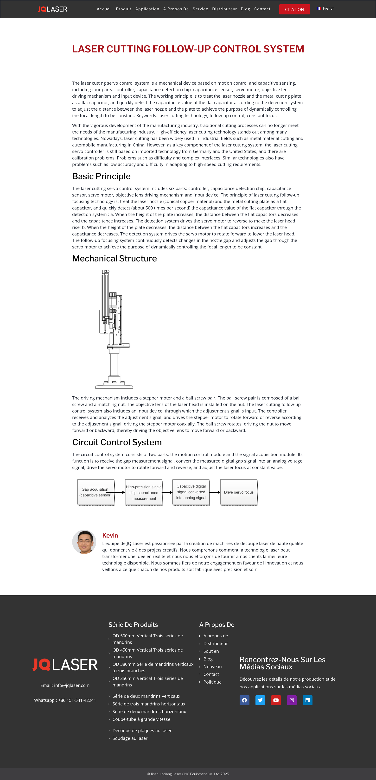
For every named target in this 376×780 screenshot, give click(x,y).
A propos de (176, 9)
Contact (262, 9)
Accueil (104, 9)
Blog (245, 9)
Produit (123, 9)
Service (200, 9)
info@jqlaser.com (72, 685)
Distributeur (224, 9)
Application (147, 9)
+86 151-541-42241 (77, 700)
